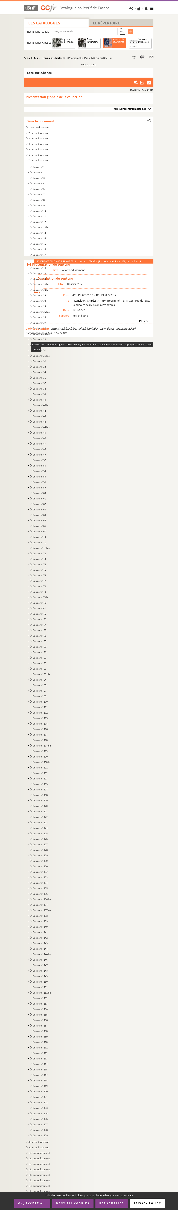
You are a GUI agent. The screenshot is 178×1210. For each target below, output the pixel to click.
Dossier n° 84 (39, 624)
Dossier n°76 (39, 575)
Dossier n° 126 (40, 839)
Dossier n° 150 (40, 981)
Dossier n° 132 (40, 871)
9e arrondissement (38, 1147)
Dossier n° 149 (40, 976)
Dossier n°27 (39, 322)
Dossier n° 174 (40, 1113)
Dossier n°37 (39, 383)
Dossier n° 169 (40, 1086)
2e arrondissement (38, 133)
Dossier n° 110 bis (42, 762)
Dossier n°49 (39, 454)
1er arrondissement (38, 127)
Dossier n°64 (39, 515)
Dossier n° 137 (40, 904)
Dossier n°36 (39, 377)
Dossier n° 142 (40, 937)
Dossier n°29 (39, 339)
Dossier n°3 (39, 178)
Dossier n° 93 (39, 668)
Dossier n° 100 (40, 701)
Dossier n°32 (39, 361)
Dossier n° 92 (39, 663)
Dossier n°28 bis (41, 333)
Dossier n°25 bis (41, 311)
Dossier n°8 (39, 200)
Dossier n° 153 (40, 1003)
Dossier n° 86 (39, 635)
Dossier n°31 (39, 350)
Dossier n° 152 (40, 998)
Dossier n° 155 (40, 1014)
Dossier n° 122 (40, 817)
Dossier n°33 (39, 366)
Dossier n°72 (39, 553)
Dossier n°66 (39, 526)
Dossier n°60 (39, 493)
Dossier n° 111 (40, 767)
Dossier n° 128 (40, 850)
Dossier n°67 (39, 531)
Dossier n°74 (39, 564)
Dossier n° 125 (40, 833)
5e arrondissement (38, 149)
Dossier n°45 (39, 432)
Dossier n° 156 (40, 1020)
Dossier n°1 (39, 167)
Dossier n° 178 (40, 1130)
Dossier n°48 (39, 449)
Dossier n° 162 (40, 1053)
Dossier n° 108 (40, 740)
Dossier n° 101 (40, 707)
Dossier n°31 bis (41, 355)
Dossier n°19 (39, 273)
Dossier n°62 (39, 504)
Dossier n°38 (39, 388)
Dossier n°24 (39, 300)
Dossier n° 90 (39, 652)
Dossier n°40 (39, 399)
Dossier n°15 (39, 243)
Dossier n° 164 (40, 1064)
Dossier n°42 (39, 410)
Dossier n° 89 (39, 646)
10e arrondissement (39, 1153)
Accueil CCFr (31, 58)
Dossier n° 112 (40, 773)
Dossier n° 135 (40, 888)
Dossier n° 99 (39, 696)
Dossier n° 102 (40, 712)
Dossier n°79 (39, 591)
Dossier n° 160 (40, 1042)
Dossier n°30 (39, 344)
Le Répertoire (106, 23)
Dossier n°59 (39, 487)
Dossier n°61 (39, 498)
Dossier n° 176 (40, 1119)
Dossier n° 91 (39, 657)
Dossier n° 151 (40, 987)
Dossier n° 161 (40, 1047)
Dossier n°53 (39, 465)
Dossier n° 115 (40, 784)
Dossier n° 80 (39, 602)
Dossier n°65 (39, 520)
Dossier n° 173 (40, 1108)
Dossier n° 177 (40, 1124)
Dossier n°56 (39, 482)
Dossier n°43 (39, 416)
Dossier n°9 (39, 205)
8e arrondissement (38, 1142)
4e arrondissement (38, 144)
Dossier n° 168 (40, 1080)
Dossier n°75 (39, 570)
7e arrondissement (38, 160)
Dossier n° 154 (40, 1009)
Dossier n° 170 (40, 1091)
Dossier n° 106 (40, 729)
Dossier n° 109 (40, 751)
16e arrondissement (39, 1186)
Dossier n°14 (39, 238)
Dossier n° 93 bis (41, 674)
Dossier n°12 (39, 222)
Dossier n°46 (39, 438)
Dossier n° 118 (40, 795)
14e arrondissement (39, 1175)
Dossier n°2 (39, 172)
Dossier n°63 (39, 509)
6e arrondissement (38, 155)
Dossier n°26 (39, 317)
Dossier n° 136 (40, 893)
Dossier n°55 (39, 476)
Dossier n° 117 (40, 789)
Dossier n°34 (39, 372)
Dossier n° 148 (40, 970)
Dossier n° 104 (40, 723)
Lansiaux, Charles (52, 58)
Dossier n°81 (39, 608)
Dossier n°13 (39, 232)
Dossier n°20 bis (41, 284)
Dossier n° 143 (40, 943)
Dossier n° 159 (40, 1036)
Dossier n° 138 (40, 915)
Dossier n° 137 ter (42, 910)
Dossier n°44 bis (41, 427)
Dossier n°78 (39, 586)
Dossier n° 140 (40, 926)
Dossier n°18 (39, 268)
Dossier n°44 (39, 421)
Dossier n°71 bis (41, 548)
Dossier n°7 (39, 194)
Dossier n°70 (39, 537)
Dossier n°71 (39, 542)
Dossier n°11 (39, 216)
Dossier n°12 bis (41, 227)
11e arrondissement (39, 1158)
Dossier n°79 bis (41, 597)
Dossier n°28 (39, 328)
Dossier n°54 (39, 471)
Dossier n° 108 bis (42, 745)
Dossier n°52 (39, 460)
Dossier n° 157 (40, 1025)
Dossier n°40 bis (41, 405)
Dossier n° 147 (40, 965)
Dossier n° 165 (40, 1069)
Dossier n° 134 (40, 882)
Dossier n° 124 (40, 828)
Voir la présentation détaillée (129, 108)
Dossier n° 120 (40, 806)
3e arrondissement (38, 138)
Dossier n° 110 (40, 756)
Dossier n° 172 (40, 1102)
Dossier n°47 (39, 443)
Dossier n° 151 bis (42, 992)
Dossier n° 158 (40, 1031)
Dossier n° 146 (40, 959)
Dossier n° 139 (40, 921)
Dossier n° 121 (40, 811)
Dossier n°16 (39, 249)
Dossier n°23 (39, 295)
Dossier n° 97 (39, 690)
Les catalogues (44, 23)
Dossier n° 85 (39, 630)
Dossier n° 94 (39, 679)
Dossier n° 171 (40, 1097)
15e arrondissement (39, 1180)
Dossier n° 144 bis (42, 954)
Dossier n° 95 (39, 685)
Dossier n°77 (39, 581)
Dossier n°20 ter (41, 290)
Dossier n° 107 (40, 734)
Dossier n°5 (39, 189)
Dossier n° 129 (40, 855)
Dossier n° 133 (40, 877)
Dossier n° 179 (40, 1135)
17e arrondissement (39, 1191)
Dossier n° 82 (39, 613)
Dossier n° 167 (40, 1075)
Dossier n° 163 (40, 1058)
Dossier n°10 (39, 211)
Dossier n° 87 (39, 641)
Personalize (111, 1203)
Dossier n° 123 (40, 822)
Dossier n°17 (39, 254)
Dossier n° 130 (40, 861)
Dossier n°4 (39, 183)
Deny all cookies (72, 1203)
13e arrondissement (39, 1169)
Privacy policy (147, 1203)
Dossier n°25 (39, 306)
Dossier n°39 (39, 394)
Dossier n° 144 (40, 948)
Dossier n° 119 (40, 800)
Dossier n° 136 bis (42, 899)
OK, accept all (32, 1203)
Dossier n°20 (39, 279)
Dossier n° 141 (40, 932)
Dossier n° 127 (40, 844)
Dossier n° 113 (40, 778)
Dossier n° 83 (39, 619)
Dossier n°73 (39, 559)
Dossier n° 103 (40, 718)
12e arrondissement (39, 1164)
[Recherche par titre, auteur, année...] (85, 31)
